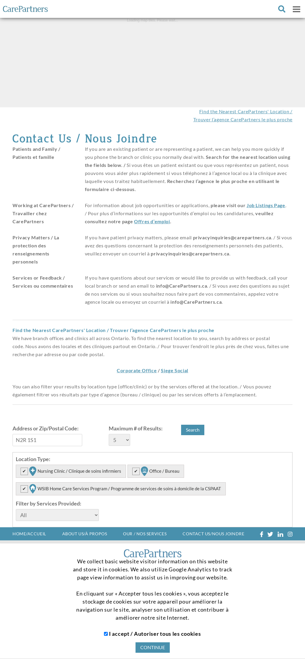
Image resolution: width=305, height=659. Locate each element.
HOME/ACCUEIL (29, 533)
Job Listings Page (266, 205)
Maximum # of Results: (136, 428)
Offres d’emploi (152, 221)
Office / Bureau (159, 471)
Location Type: (33, 459)
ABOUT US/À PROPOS (84, 533)
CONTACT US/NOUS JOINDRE (213, 533)
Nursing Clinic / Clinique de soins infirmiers (74, 471)
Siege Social (174, 370)
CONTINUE (152, 647)
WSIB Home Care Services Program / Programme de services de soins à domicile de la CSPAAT (124, 489)
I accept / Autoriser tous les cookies (152, 633)
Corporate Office (137, 370)
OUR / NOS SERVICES (144, 533)
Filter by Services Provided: (48, 503)
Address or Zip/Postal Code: (46, 428)
